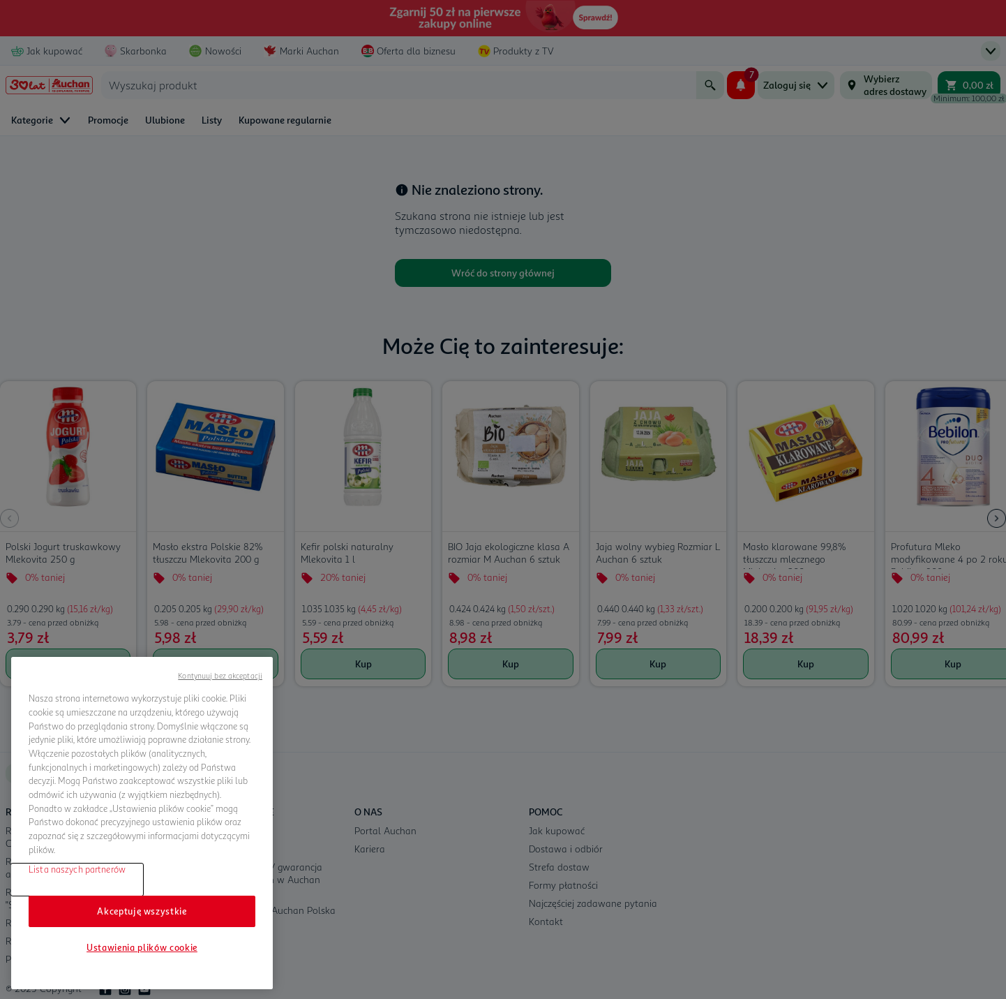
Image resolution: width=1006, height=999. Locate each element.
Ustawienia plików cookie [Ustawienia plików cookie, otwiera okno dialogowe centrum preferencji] (142, 947)
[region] (142, 823)
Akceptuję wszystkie (141, 911)
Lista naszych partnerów (77, 869)
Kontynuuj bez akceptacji (220, 675)
